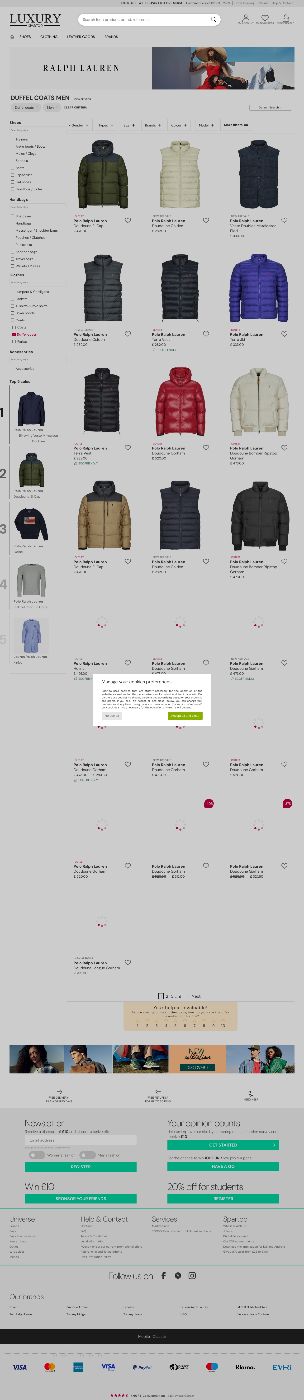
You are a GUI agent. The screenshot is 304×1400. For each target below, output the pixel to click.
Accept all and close (185, 715)
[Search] (213, 20)
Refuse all (112, 715)
